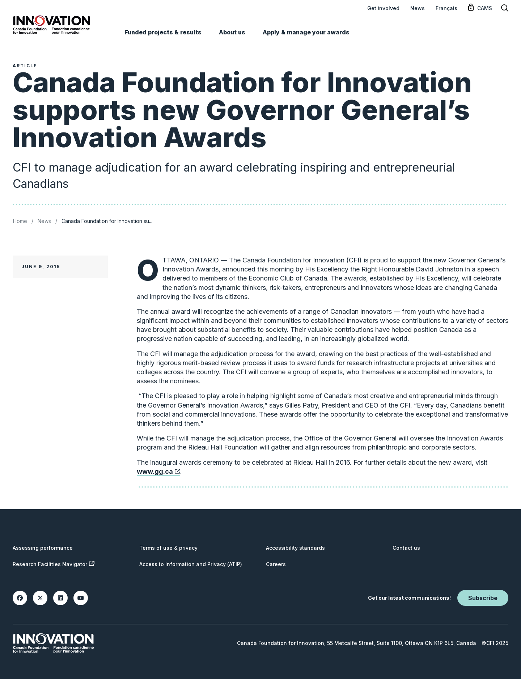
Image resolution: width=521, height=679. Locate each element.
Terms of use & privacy (168, 548)
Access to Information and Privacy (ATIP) (190, 564)
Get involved (383, 8)
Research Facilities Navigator (53, 564)
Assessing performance (43, 548)
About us (232, 32)
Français (446, 8)
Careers (276, 564)
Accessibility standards (295, 548)
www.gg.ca (158, 473)
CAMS (484, 8)
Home (20, 221)
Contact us (406, 548)
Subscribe (482, 598)
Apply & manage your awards (306, 32)
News (417, 8)
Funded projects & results (163, 32)
